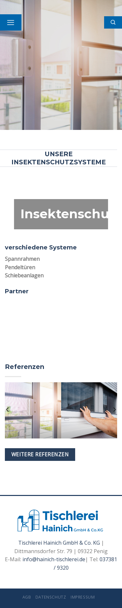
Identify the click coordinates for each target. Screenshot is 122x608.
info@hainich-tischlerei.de (53, 559)
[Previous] (8, 410)
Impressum (83, 597)
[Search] (113, 22)
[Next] (114, 410)
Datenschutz (50, 597)
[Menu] (10, 22)
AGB (26, 597)
